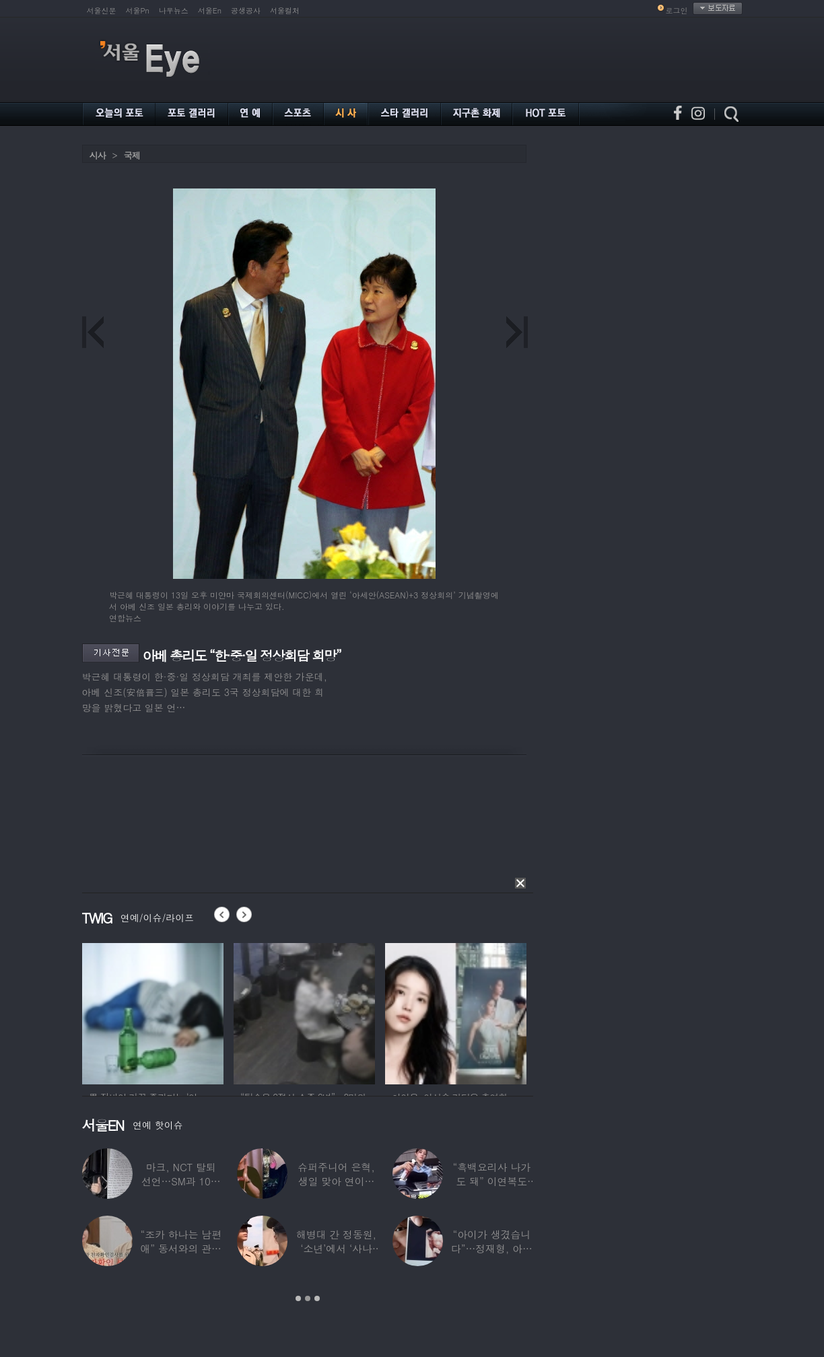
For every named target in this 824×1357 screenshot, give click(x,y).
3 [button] (317, 1298)
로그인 (677, 10)
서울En (209, 10)
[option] (153, 1012)
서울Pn (137, 10)
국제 (132, 155)
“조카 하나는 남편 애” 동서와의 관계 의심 (180, 1248)
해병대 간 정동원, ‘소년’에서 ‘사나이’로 (336, 1248)
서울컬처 (285, 10)
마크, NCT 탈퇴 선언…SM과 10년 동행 (180, 1181)
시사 (98, 155)
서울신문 (101, 10)
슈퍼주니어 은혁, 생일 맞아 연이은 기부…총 (336, 1181)
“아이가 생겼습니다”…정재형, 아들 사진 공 (491, 1248)
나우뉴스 (173, 10)
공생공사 (246, 10)
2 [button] (307, 1298)
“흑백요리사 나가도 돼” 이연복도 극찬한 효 (491, 1181)
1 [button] (298, 1298)
